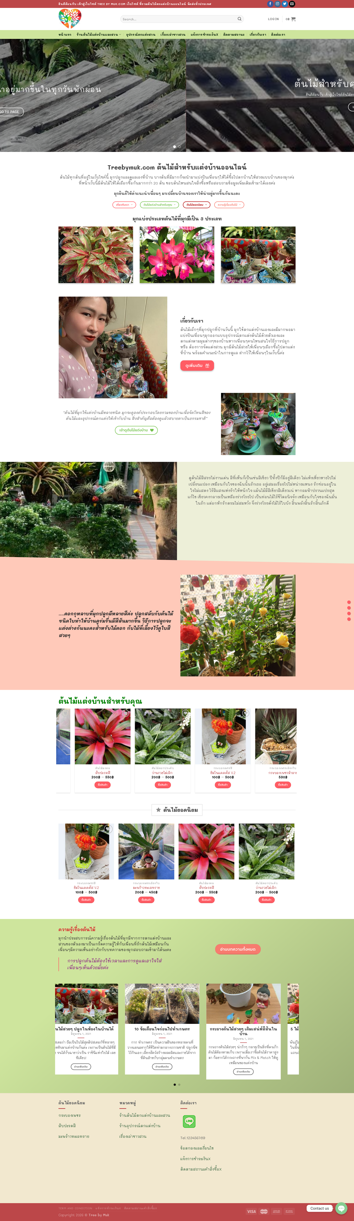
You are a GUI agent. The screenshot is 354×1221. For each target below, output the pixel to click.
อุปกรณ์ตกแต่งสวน (141, 34)
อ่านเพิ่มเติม (177, 1067)
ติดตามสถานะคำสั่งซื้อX (201, 1169)
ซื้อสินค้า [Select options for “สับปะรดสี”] (146, 785)
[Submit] (239, 19)
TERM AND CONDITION (75, 1208)
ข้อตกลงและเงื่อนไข (197, 1148)
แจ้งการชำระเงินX (204, 34)
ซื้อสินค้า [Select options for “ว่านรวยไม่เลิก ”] (206, 785)
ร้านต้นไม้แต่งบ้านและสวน (99, 34)
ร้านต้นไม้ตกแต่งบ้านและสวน (144, 1115)
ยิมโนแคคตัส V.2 (266, 773)
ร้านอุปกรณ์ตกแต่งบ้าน (140, 1125)
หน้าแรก (65, 34)
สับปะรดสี (146, 773)
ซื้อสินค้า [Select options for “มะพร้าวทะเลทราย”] (86, 785)
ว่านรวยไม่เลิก (206, 773)
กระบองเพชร (69, 1115)
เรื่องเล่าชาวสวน (173, 34)
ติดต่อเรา (278, 34)
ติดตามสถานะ (234, 34)
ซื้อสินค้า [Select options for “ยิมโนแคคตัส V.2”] (266, 785)
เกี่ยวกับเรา (258, 34)
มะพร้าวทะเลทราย (86, 773)
